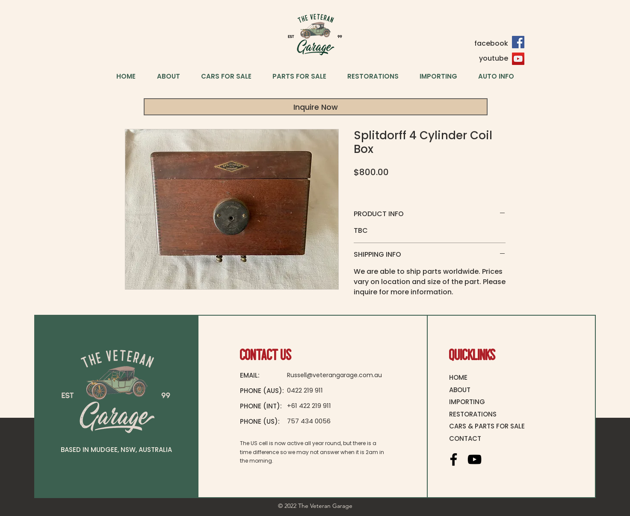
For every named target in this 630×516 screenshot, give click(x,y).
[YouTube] (518, 59)
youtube (493, 58)
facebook (491, 43)
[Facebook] (518, 42)
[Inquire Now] (316, 106)
